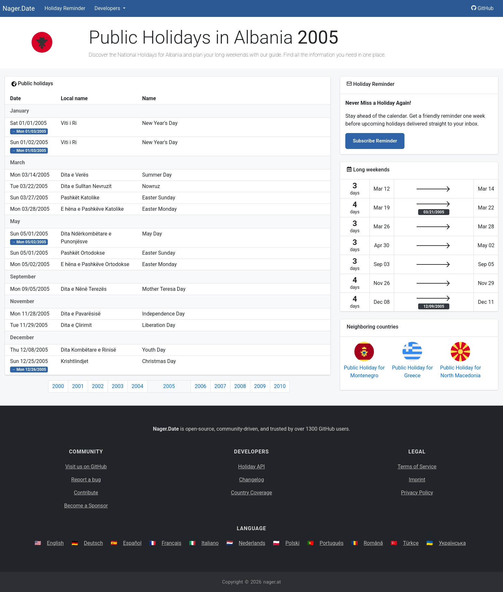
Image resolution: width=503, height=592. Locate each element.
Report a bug (86, 480)
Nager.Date (19, 8)
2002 (98, 386)
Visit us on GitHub (86, 467)
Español (132, 543)
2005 (169, 386)
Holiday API (251, 467)
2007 (220, 386)
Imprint (417, 480)
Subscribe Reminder (375, 141)
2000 (58, 386)
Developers (107, 8)
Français (171, 543)
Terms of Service (417, 467)
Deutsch (93, 543)
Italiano (210, 543)
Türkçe (411, 543)
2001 (78, 386)
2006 (200, 386)
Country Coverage (251, 493)
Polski (292, 543)
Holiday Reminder (65, 8)
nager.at (272, 582)
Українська (452, 543)
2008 (240, 386)
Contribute (86, 493)
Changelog (251, 480)
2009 (260, 386)
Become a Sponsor (86, 506)
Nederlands (252, 543)
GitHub (482, 8)
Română (373, 543)
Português (332, 543)
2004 (137, 386)
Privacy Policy (417, 493)
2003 (118, 386)
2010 (280, 386)
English (55, 543)
